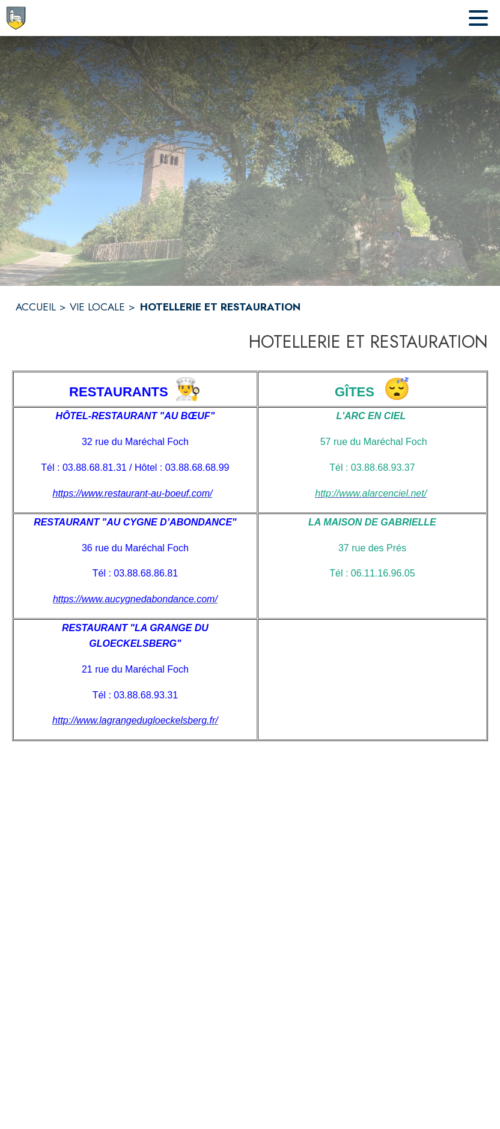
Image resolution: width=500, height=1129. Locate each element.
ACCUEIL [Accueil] (36, 307)
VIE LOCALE (97, 307)
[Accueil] (16, 18)
